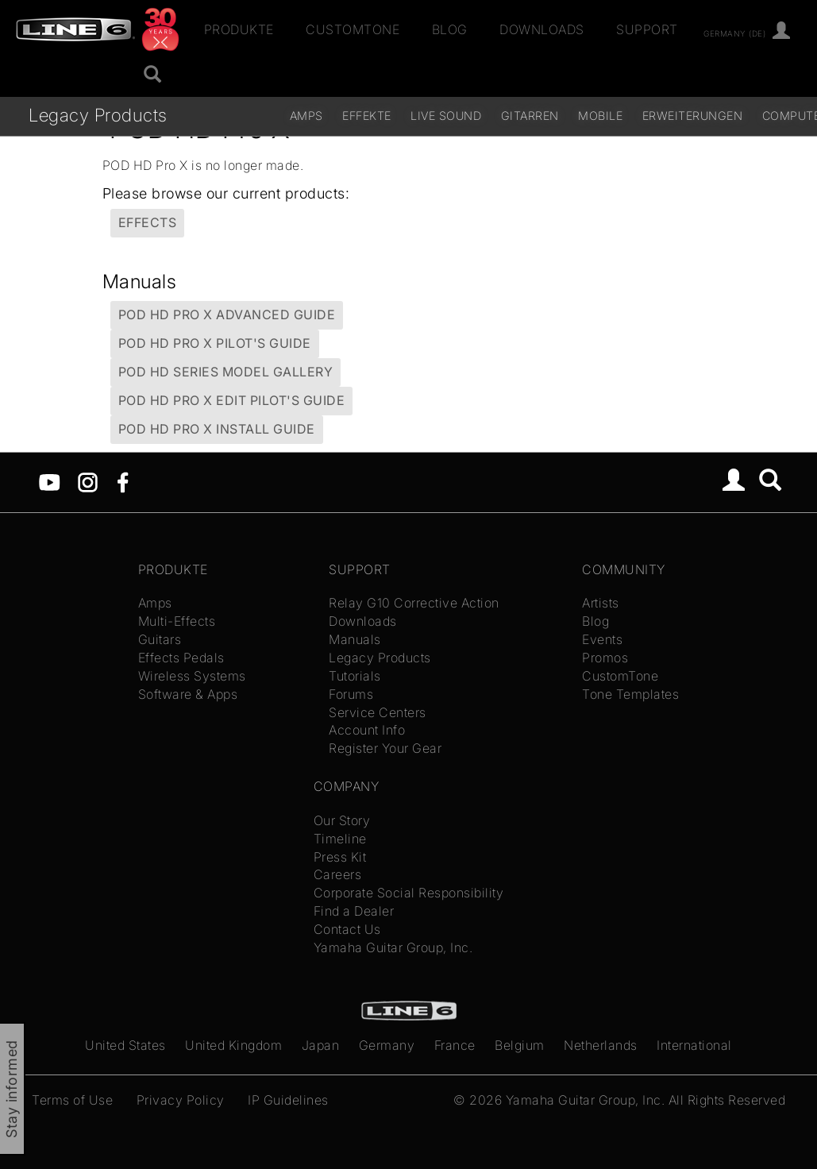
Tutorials (355, 676)
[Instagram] (87, 480)
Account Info (367, 730)
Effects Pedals (181, 658)
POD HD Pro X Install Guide (216, 429)
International (694, 1045)
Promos (605, 658)
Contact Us (347, 929)
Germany (387, 1045)
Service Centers (377, 712)
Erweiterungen (692, 115)
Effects (147, 222)
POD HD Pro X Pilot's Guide (214, 343)
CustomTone (352, 29)
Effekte (366, 115)
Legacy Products (98, 114)
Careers (338, 874)
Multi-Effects (177, 621)
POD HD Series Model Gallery (225, 372)
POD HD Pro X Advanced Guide (227, 314)
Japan (321, 1045)
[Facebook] (122, 480)
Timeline (340, 839)
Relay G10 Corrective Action (414, 603)
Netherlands (601, 1045)
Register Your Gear (385, 748)
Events (602, 639)
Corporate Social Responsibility (409, 893)
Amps (306, 115)
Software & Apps (188, 694)
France (455, 1045)
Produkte (239, 29)
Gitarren (530, 115)
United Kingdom (233, 1045)
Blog (450, 29)
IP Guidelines (288, 1100)
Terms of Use (72, 1100)
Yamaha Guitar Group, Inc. (393, 947)
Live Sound (445, 115)
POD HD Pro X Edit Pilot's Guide (231, 400)
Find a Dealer (354, 911)
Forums (351, 694)
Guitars (160, 639)
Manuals (355, 639)
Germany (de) (734, 32)
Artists (600, 603)
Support (647, 29)
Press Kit (340, 857)
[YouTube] (49, 480)
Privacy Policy (181, 1100)
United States (125, 1045)
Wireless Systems (192, 676)
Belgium (520, 1045)
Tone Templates (630, 694)
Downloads (541, 29)
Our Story (342, 820)
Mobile (600, 115)
